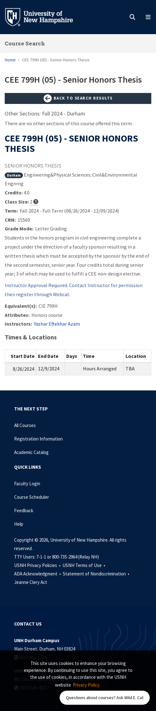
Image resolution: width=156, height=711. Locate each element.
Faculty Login (27, 484)
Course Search (25, 43)
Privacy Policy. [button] (86, 685)
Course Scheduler (31, 497)
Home (10, 60)
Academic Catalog (31, 452)
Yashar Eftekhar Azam (57, 324)
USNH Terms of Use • (84, 565)
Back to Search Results (78, 99)
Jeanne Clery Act (30, 582)
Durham (14, 175)
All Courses (25, 425)
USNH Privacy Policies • (38, 565)
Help (18, 524)
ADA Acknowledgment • (38, 574)
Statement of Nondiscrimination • (96, 574)
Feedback (23, 510)
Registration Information (38, 439)
